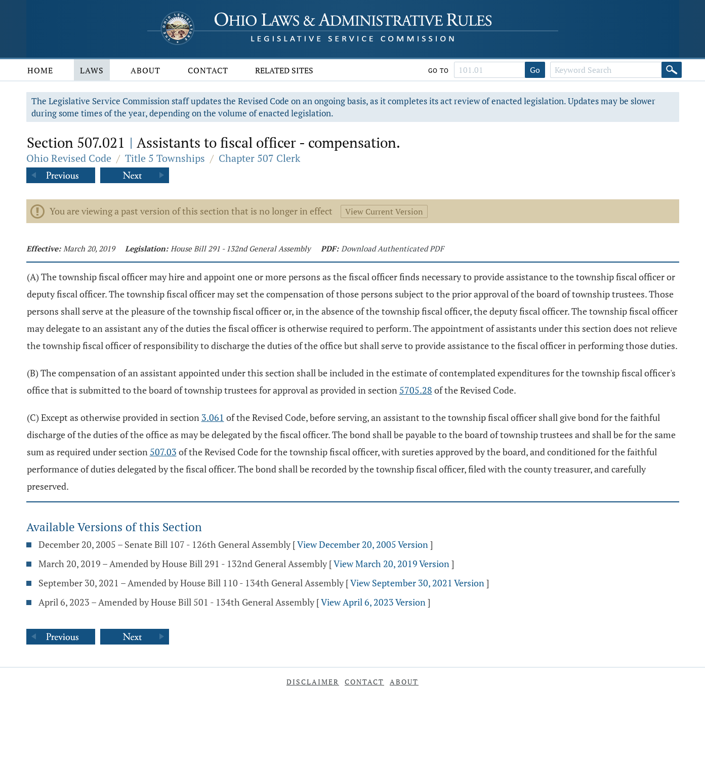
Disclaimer (312, 682)
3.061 (212, 417)
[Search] (671, 70)
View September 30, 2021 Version (417, 583)
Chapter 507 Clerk (259, 158)
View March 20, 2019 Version (391, 564)
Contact (208, 70)
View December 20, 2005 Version (362, 544)
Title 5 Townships (165, 158)
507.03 (163, 452)
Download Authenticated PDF (392, 248)
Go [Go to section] (535, 69)
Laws (92, 70)
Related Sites (284, 70)
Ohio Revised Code (68, 158)
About (145, 70)
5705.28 (415, 390)
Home (40, 70)
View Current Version (384, 211)
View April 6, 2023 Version (373, 602)
